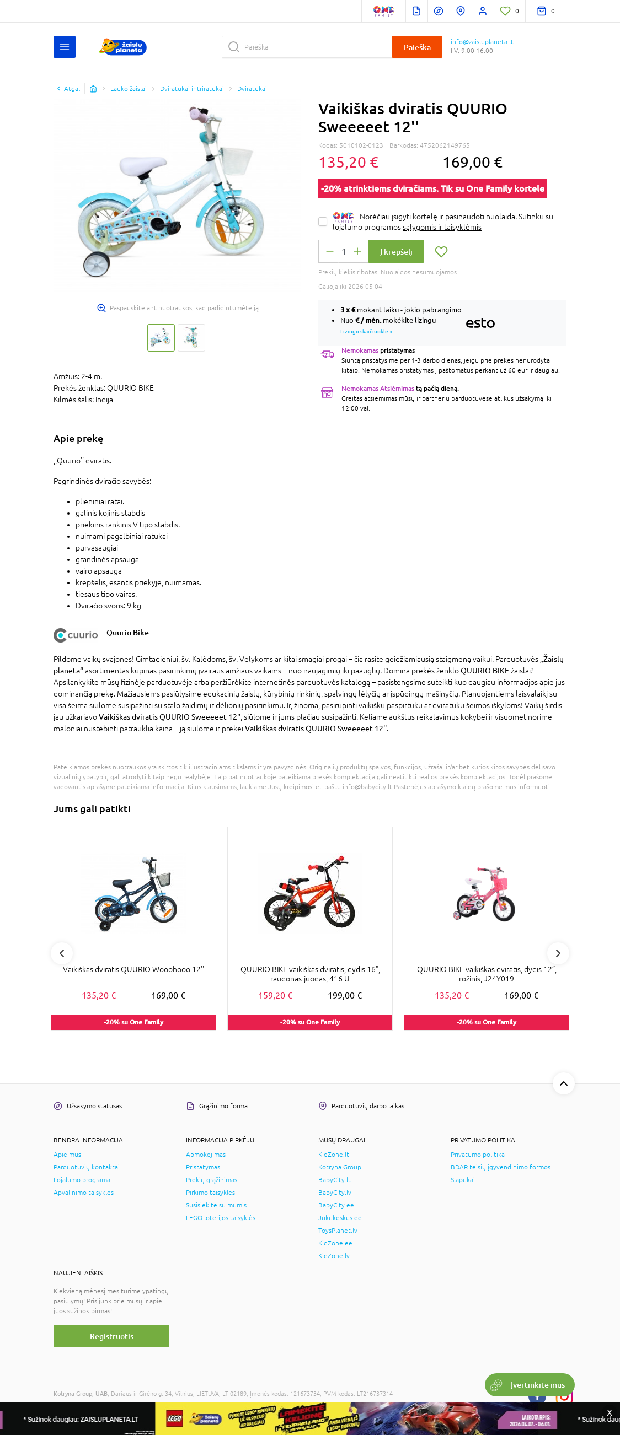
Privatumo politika (478, 1154)
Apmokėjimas (206, 1154)
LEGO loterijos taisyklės (220, 1218)
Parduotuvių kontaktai (87, 1167)
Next (558, 953)
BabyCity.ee (336, 1205)
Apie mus (67, 1154)
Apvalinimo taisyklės (84, 1192)
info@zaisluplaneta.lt (482, 42)
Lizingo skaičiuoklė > (366, 331)
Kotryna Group (339, 1167)
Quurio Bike (127, 632)
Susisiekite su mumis (216, 1205)
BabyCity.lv (334, 1192)
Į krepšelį (396, 251)
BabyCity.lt (334, 1180)
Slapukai (463, 1180)
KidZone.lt (333, 1154)
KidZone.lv (334, 1256)
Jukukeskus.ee (340, 1218)
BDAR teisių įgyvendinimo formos (500, 1167)
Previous (62, 953)
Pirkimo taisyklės (210, 1192)
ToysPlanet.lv (337, 1230)
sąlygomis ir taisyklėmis (442, 227)
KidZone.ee (335, 1243)
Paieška (417, 47)
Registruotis (111, 1336)
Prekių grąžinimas (211, 1180)
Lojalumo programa (82, 1180)
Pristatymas (203, 1167)
